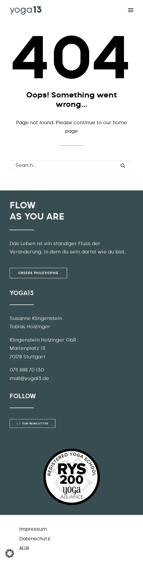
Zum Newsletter (32, 423)
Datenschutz (34, 539)
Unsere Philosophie (38, 273)
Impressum (33, 529)
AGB (24, 548)
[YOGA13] (26, 10)
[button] (9, 553)
